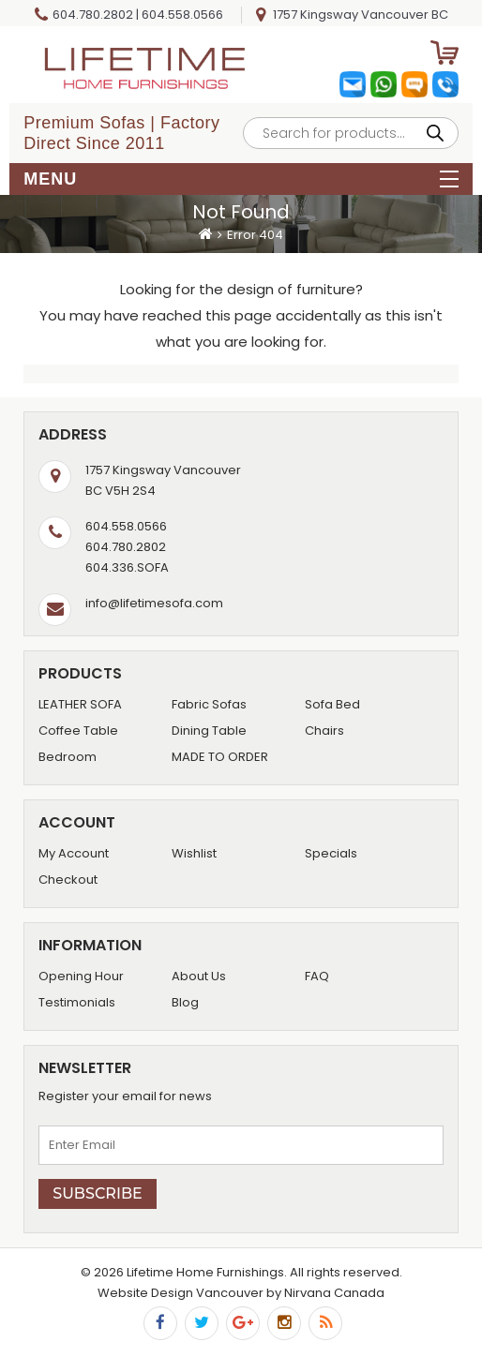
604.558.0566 (182, 14)
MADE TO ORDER (220, 757)
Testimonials (76, 1002)
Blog (185, 1002)
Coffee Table (78, 730)
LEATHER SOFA (80, 704)
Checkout (68, 879)
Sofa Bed (332, 704)
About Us (199, 976)
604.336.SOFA (127, 567)
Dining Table (209, 730)
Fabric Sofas (209, 704)
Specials (331, 853)
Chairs (324, 730)
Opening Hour (81, 976)
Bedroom (67, 757)
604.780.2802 (93, 14)
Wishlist (194, 853)
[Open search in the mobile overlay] (351, 133)
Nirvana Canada (334, 1293)
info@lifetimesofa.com (154, 603)
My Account (73, 853)
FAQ (317, 976)
